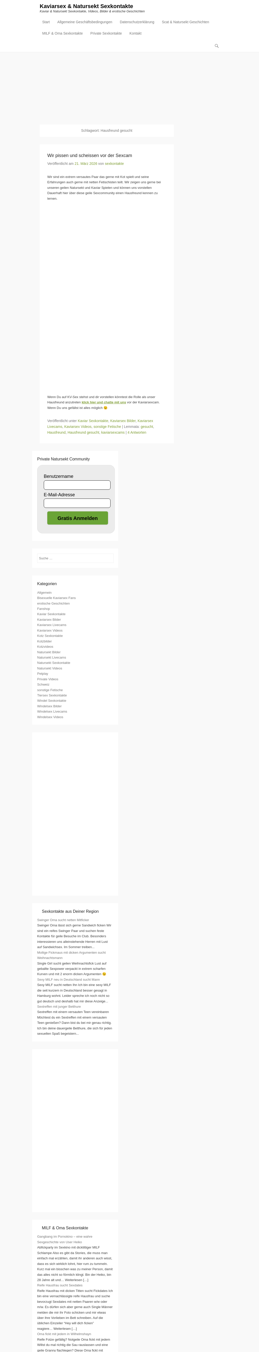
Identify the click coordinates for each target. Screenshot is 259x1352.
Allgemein (44, 593)
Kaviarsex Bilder (123, 421)
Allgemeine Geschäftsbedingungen (84, 22)
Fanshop (43, 609)
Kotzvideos (45, 647)
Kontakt (135, 34)
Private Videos (47, 679)
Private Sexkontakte (106, 34)
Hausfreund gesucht (83, 433)
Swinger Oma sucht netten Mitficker (63, 920)
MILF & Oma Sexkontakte (62, 34)
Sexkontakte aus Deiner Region (70, 911)
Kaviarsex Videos (78, 427)
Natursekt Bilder (48, 652)
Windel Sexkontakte (51, 701)
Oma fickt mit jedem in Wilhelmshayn (64, 1334)
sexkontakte (114, 164)
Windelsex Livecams (52, 712)
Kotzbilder (44, 641)
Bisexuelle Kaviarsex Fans (56, 598)
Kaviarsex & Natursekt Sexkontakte (86, 7)
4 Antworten (136, 433)
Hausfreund (56, 433)
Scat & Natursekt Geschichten (185, 22)
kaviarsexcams (113, 433)
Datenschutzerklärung (137, 22)
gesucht (147, 427)
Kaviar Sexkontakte (93, 421)
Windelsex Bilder (49, 706)
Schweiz (43, 685)
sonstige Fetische (107, 427)
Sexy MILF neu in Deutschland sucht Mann (68, 980)
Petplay (42, 674)
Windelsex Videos (50, 717)
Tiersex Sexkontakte (52, 695)
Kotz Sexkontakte (50, 636)
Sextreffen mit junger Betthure (59, 1007)
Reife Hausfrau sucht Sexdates (59, 1285)
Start (46, 22)
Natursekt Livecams (51, 658)
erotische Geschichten (53, 604)
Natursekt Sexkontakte (53, 663)
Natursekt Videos (49, 668)
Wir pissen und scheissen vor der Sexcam (89, 155)
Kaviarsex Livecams (52, 625)
